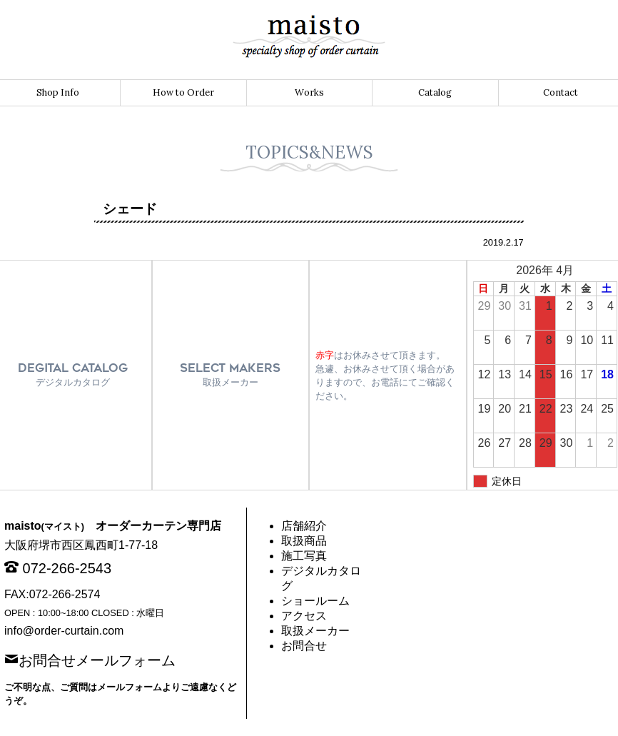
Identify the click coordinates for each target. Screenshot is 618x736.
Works (309, 92)
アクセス (304, 616)
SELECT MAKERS (230, 374)
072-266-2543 (67, 568)
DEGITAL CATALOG (73, 374)
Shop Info (57, 92)
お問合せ (304, 646)
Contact (560, 92)
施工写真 (304, 556)
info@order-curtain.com (63, 631)
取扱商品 (304, 541)
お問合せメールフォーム (97, 659)
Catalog (435, 92)
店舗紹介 (304, 526)
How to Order (183, 92)
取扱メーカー (315, 631)
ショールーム (315, 601)
